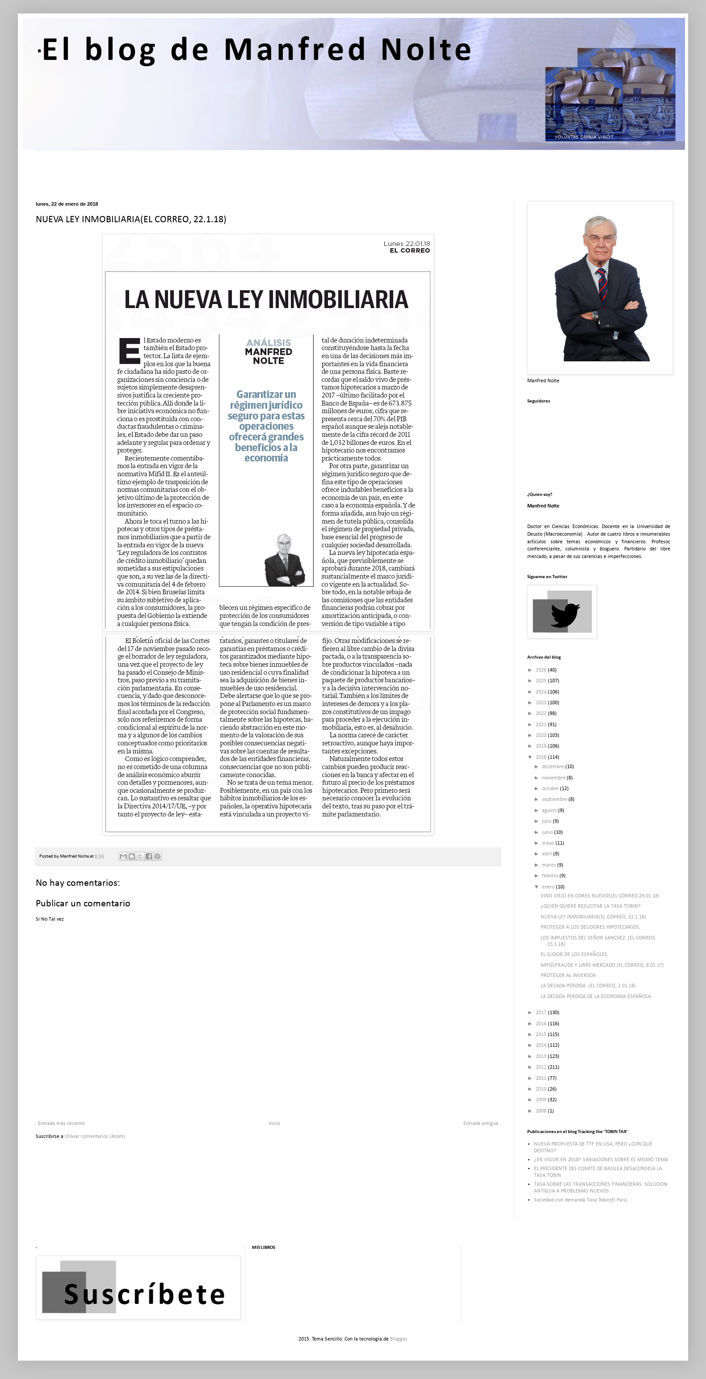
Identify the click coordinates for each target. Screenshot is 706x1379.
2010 (542, 1089)
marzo (549, 865)
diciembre (553, 767)
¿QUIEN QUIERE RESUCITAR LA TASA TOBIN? (591, 906)
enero (549, 887)
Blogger (398, 1339)
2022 (542, 713)
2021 (542, 725)
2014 (542, 1045)
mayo (548, 843)
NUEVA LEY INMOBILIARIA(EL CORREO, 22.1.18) (593, 917)
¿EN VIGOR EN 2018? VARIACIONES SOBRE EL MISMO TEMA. (601, 1160)
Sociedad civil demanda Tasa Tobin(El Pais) (580, 1200)
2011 (542, 1078)
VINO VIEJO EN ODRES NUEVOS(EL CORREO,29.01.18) (600, 896)
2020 (542, 735)
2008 (542, 1111)
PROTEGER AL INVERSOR (568, 975)
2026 (542, 670)
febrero (550, 876)
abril (547, 854)
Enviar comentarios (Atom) (95, 1136)
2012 (542, 1067)
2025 (542, 681)
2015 (542, 1034)
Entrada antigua (480, 1123)
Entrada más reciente (61, 1123)
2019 (542, 746)
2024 (542, 692)
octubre (551, 788)
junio (548, 832)
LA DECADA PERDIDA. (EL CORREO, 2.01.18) (588, 986)
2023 (542, 703)
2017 (542, 1012)
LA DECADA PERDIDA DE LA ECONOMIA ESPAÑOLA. (596, 996)
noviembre (554, 778)
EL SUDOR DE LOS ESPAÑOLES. (575, 954)
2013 (542, 1056)
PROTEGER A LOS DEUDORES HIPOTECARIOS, (590, 927)
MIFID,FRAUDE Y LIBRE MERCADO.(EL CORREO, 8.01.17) (602, 965)
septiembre (555, 799)
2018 (542, 757)
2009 (542, 1100)
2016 (542, 1024)
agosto (550, 810)
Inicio (274, 1123)
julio (547, 821)
